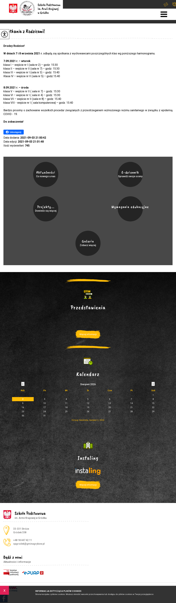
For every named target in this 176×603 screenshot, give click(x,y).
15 (153, 403)
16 (23, 407)
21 (131, 407)
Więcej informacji (88, 334)
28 (131, 411)
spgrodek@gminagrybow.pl (166, 4)
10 (44, 403)
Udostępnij (13, 132)
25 (66, 411)
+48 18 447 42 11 (174, 4)
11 (66, 403)
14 (131, 403)
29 (153, 411)
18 (66, 407)
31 (44, 415)
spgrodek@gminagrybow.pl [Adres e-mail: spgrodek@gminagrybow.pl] (29, 543)
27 (109, 411)
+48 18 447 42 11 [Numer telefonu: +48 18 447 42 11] (22, 540)
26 (88, 411)
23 (23, 411)
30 (23, 415)
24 (44, 411)
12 (88, 403)
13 (109, 403)
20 (109, 407)
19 (88, 407)
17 (44, 407)
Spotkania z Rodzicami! (24, 31)
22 (153, 407)
